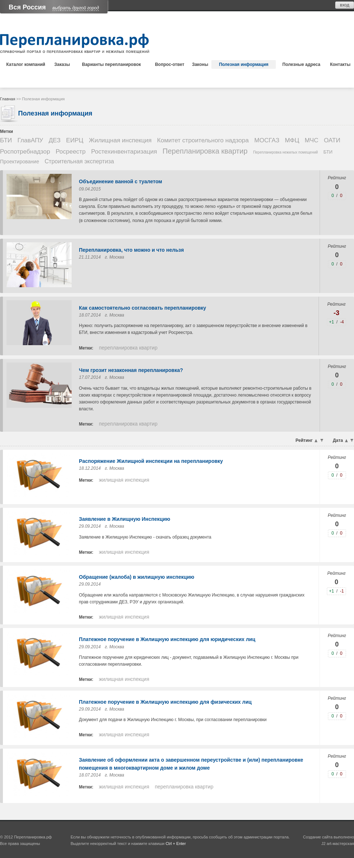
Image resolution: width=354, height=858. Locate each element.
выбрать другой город (75, 8)
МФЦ (292, 140)
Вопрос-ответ (169, 64)
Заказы (62, 64)
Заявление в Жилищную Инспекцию (124, 519)
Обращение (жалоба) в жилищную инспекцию (136, 577)
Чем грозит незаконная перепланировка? (131, 370)
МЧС (312, 140)
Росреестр (71, 151)
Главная (7, 99)
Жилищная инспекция (120, 140)
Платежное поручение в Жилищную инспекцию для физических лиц (165, 702)
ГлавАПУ (30, 140)
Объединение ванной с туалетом (120, 181)
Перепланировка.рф (33, 837)
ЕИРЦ (74, 140)
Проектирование (19, 161)
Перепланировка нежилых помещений (285, 152)
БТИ (6, 140)
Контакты (340, 64)
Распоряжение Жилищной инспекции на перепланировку (151, 461)
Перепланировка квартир (205, 151)
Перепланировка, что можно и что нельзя (131, 250)
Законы (200, 64)
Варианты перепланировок (111, 64)
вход (344, 5)
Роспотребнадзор (25, 151)
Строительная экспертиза (79, 161)
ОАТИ (332, 140)
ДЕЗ (55, 140)
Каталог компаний (25, 64)
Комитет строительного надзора (203, 140)
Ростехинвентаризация (124, 151)
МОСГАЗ (266, 140)
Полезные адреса (301, 64)
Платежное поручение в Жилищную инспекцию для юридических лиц (167, 639)
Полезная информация (244, 64)
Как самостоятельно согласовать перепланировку (142, 308)
